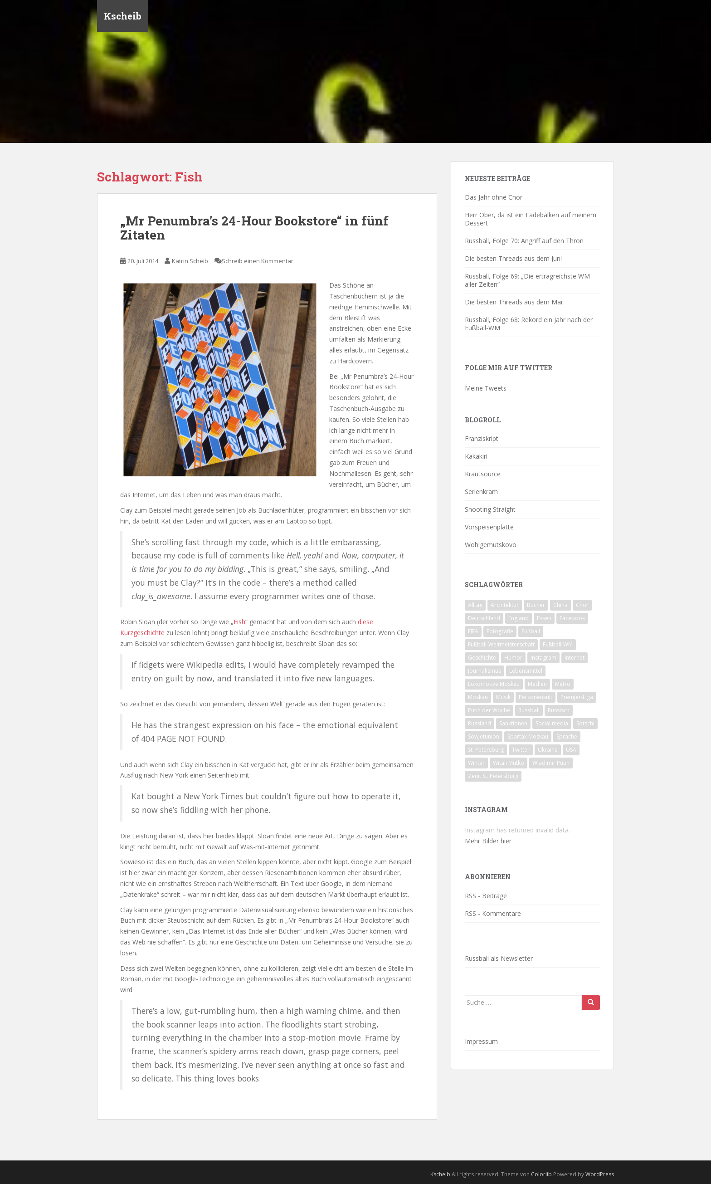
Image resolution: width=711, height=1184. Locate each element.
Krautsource (483, 474)
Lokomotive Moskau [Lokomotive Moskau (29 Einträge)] (494, 684)
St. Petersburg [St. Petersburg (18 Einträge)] (486, 749)
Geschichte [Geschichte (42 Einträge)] (482, 657)
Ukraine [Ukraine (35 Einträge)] (548, 749)
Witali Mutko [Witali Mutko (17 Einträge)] (508, 763)
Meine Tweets (485, 388)
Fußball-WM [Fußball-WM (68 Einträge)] (558, 644)
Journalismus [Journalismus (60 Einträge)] (484, 671)
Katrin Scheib (190, 261)
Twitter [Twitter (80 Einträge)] (521, 749)
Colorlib (541, 1174)
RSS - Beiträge (486, 895)
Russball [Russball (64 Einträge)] (529, 710)
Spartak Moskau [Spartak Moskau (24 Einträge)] (527, 736)
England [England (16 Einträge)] (518, 618)
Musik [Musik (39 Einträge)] (503, 697)
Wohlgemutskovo (490, 544)
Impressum (481, 1041)
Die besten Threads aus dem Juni (513, 258)
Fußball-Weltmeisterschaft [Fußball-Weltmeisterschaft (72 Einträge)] (501, 644)
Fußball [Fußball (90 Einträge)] (530, 631)
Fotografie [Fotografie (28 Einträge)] (500, 631)
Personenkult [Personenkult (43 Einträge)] (535, 697)
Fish (239, 621)
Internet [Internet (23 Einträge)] (574, 657)
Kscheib (122, 16)
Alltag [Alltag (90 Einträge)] (475, 605)
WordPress (599, 1174)
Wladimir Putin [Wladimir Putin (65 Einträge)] (551, 763)
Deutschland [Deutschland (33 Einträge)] (484, 618)
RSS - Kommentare (493, 913)
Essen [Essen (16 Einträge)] (544, 618)
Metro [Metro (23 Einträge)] (562, 684)
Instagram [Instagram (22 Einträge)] (543, 657)
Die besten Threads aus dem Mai (513, 302)
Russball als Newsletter (499, 958)
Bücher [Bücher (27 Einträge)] (536, 605)
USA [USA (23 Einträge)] (571, 749)
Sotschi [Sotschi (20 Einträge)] (585, 723)
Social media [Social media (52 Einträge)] (552, 723)
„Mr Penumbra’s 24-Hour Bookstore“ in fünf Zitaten (254, 227)
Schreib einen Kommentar (257, 261)
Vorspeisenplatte (489, 527)
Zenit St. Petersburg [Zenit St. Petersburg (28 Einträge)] (493, 776)
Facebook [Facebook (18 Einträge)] (572, 618)
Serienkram (481, 491)
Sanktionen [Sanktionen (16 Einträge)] (513, 723)
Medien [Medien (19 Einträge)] (537, 684)
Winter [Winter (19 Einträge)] (476, 763)
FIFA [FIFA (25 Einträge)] (473, 631)
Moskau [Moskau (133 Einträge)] (478, 697)
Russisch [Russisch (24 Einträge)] (559, 710)
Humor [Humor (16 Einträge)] (513, 657)
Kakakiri (476, 456)
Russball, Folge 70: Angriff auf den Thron (524, 240)
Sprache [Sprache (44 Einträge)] (566, 736)
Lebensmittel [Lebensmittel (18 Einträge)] (525, 671)
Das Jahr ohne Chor (493, 197)
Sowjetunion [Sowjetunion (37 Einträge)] (483, 736)
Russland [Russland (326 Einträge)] (479, 723)
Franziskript (481, 438)
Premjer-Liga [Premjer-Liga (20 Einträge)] (576, 697)
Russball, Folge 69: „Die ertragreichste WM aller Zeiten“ (527, 280)
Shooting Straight (490, 509)
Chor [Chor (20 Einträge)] (582, 605)
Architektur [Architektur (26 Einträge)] (505, 605)
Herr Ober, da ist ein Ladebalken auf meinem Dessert (530, 218)
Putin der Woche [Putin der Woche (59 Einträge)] (489, 710)
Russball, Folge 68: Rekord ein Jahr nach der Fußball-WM (529, 323)
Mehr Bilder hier (488, 841)
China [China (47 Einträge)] (560, 605)
